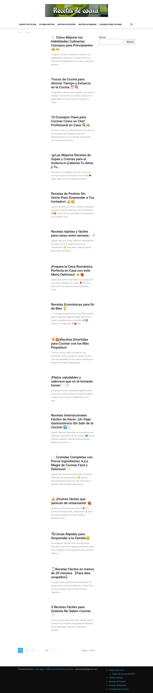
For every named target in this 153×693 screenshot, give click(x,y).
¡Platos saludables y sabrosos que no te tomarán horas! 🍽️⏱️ (72, 381)
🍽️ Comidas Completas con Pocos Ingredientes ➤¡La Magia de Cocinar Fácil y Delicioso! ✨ (72, 463)
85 (47, 650)
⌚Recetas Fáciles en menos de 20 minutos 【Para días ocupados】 (72, 573)
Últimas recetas (47, 24)
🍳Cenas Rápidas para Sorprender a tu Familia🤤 (70, 536)
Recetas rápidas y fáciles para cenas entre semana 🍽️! (73, 233)
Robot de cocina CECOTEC (123, 674)
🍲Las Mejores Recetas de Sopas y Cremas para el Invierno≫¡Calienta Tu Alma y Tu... (72, 161)
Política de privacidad (55, 669)
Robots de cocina (27, 24)
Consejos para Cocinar (110, 24)
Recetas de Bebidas (87, 24)
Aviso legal (39, 669)
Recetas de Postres (67, 24)
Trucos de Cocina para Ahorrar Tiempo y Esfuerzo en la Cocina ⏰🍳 (71, 83)
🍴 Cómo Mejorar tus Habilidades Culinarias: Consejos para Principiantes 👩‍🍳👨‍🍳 (72, 43)
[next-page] (53, 650)
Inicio (20, 32)
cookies (69, 669)
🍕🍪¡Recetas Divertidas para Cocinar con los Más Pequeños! (70, 343)
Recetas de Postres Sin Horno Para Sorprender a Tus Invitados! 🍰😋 (72, 197)
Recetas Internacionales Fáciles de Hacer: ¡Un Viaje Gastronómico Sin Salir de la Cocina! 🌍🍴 (72, 421)
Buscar (102, 37)
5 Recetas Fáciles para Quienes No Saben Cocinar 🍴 (71, 611)
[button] (131, 24)
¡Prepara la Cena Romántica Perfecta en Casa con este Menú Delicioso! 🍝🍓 (71, 270)
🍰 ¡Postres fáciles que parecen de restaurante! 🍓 (71, 501)
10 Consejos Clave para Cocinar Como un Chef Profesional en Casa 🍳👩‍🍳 (70, 121)
